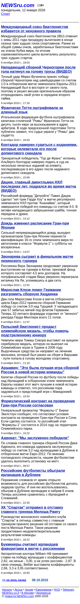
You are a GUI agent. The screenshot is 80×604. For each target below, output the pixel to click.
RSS (57, 589)
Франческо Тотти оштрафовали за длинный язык (32, 110)
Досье (18, 589)
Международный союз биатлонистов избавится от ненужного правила (34, 29)
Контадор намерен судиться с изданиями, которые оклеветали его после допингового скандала (39, 149)
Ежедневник (44, 589)
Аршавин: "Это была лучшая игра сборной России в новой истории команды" (40, 370)
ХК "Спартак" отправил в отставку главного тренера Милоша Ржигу (32, 509)
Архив (29, 589)
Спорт (5, 14)
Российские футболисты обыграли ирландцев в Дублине (33, 473)
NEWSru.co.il (10, 593)
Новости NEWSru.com (19, 596)
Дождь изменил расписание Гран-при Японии (35, 225)
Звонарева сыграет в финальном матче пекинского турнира (37, 259)
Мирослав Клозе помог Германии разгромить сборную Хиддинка (31, 292)
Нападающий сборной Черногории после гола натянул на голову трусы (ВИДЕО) (38, 69)
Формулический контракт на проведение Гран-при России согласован (38, 403)
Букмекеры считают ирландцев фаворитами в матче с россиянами (33, 546)
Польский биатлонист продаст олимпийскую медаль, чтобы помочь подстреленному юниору (35, 331)
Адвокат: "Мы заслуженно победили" (35, 438)
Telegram (68, 589)
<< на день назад (14, 580)
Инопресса (43, 593)
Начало (7, 589)
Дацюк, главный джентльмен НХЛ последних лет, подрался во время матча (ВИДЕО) (38, 186)
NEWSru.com (17, 5)
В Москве (27, 593)
